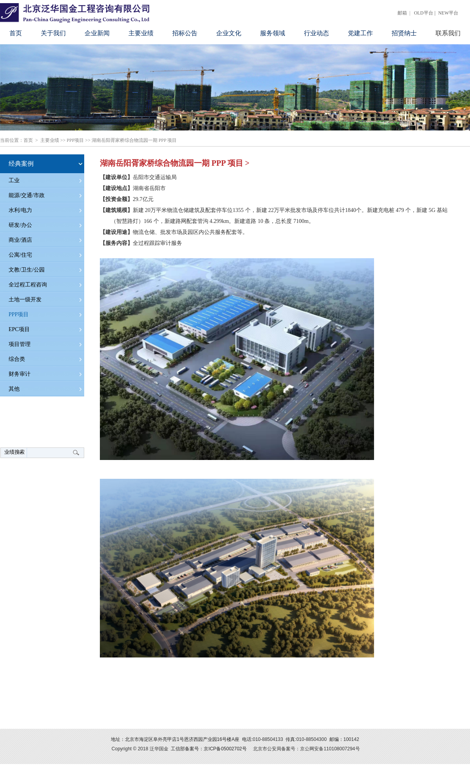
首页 (15, 33)
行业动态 (316, 33)
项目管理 (20, 344)
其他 (14, 389)
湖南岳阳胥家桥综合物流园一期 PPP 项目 (134, 140)
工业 (14, 180)
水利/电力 (20, 210)
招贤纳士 (404, 33)
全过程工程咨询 (28, 285)
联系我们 (448, 33)
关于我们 (53, 33)
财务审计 (20, 374)
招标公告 (184, 33)
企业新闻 (97, 33)
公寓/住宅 (20, 255)
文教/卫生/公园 (27, 270)
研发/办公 (20, 225)
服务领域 (272, 33)
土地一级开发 (25, 299)
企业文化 (228, 33)
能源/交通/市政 (27, 195)
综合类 (17, 359)
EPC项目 (19, 329)
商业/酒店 (20, 240)
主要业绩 (141, 33)
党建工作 (360, 33)
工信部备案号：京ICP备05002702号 (208, 749)
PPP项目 (75, 140)
